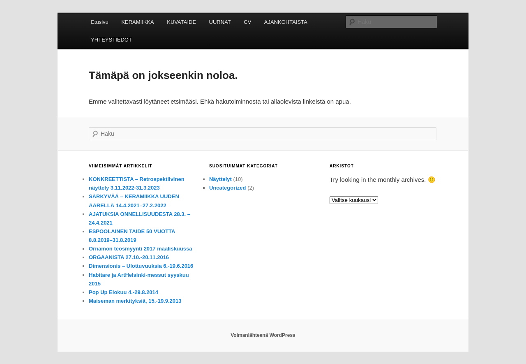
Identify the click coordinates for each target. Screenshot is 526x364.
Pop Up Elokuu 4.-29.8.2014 (123, 292)
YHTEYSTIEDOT (111, 40)
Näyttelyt (220, 179)
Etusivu (99, 22)
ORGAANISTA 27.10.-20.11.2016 (129, 257)
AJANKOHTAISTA (285, 22)
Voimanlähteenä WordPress (263, 335)
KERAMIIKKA (137, 22)
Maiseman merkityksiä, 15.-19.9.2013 (135, 301)
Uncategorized (227, 188)
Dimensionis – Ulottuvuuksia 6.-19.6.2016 (141, 266)
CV (247, 22)
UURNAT (220, 22)
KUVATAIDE (181, 22)
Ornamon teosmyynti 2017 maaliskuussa (140, 249)
